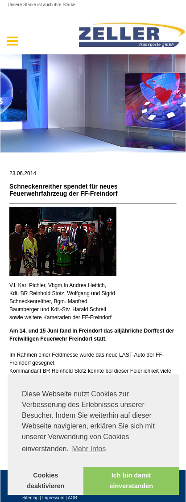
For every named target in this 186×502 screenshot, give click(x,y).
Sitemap (30, 497)
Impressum (53, 497)
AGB (72, 497)
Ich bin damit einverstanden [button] (131, 481)
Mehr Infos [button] (89, 449)
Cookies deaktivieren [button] (45, 481)
